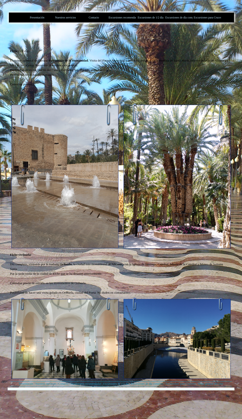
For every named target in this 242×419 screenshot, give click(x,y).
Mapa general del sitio (210, 383)
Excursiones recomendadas (85, 383)
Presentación (26, 383)
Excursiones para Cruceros (180, 383)
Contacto (63, 383)
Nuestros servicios (45, 383)
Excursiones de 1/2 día (116, 383)
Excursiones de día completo (147, 383)
